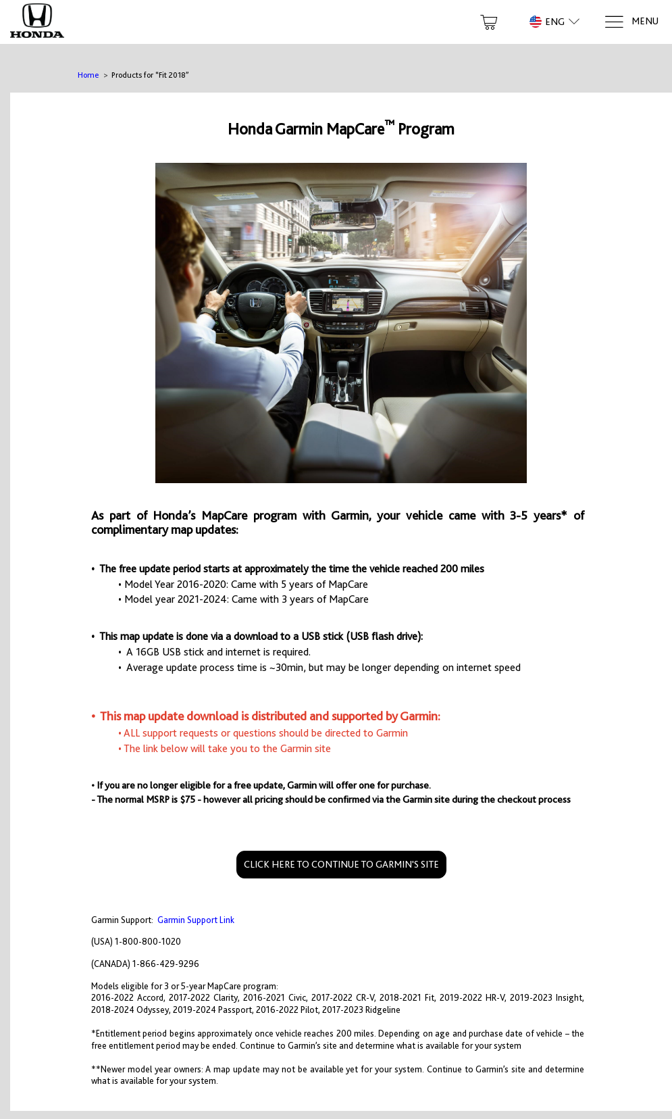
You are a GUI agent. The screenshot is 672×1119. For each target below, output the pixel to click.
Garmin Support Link (195, 920)
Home (88, 75)
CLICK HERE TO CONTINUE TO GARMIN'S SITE (341, 864)
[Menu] (631, 22)
